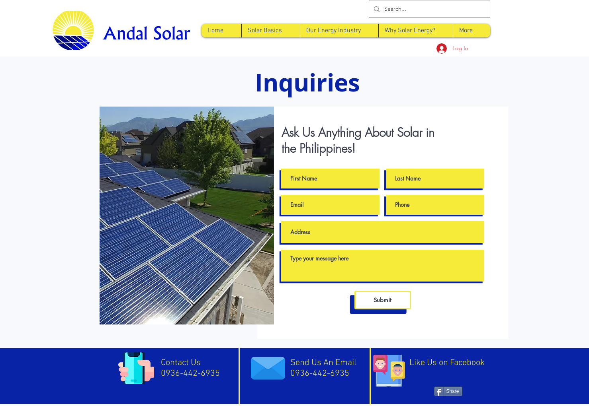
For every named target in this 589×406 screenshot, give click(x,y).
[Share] (448, 391)
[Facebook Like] (447, 378)
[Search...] (428, 8)
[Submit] (382, 300)
